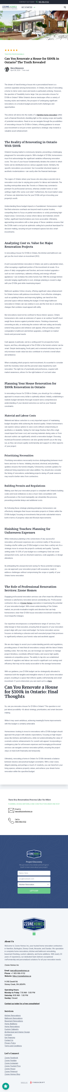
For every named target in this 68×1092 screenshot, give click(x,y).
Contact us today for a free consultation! (22, 1003)
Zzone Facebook (11, 1057)
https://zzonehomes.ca (22, 976)
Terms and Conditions (13, 1046)
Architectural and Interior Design (17, 1032)
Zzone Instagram (11, 1063)
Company (8, 1035)
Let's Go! (34, 890)
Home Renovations (12, 1026)
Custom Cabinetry (12, 1029)
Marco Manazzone (17, 68)
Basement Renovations (14, 1021)
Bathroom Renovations (13, 1018)
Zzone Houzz (10, 1068)
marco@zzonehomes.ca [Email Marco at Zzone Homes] (19, 970)
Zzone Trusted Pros (13, 1066)
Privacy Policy (10, 1043)
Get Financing (10, 1037)
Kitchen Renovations (13, 1015)
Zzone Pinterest (11, 1071)
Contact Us (9, 1040)
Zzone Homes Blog (12, 1074)
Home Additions (11, 1023)
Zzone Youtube (11, 1060)
